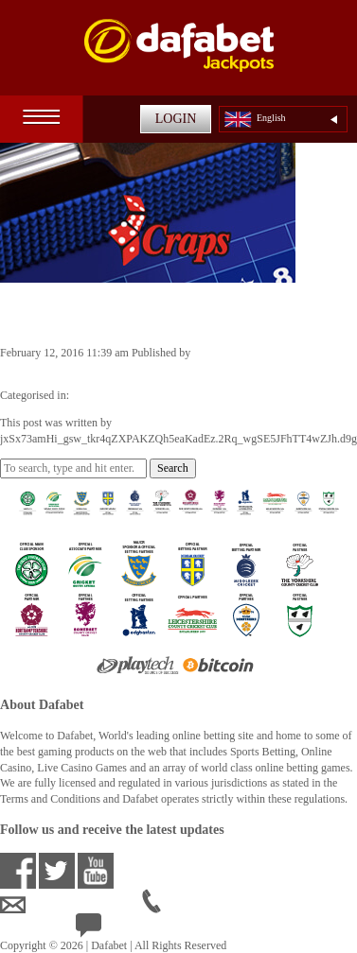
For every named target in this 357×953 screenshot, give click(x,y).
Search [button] (172, 468)
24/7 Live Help (124, 929)
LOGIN (176, 119)
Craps (30, 313)
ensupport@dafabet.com (71, 904)
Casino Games (105, 395)
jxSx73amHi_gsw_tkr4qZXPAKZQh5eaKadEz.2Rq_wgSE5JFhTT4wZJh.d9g (178, 368)
